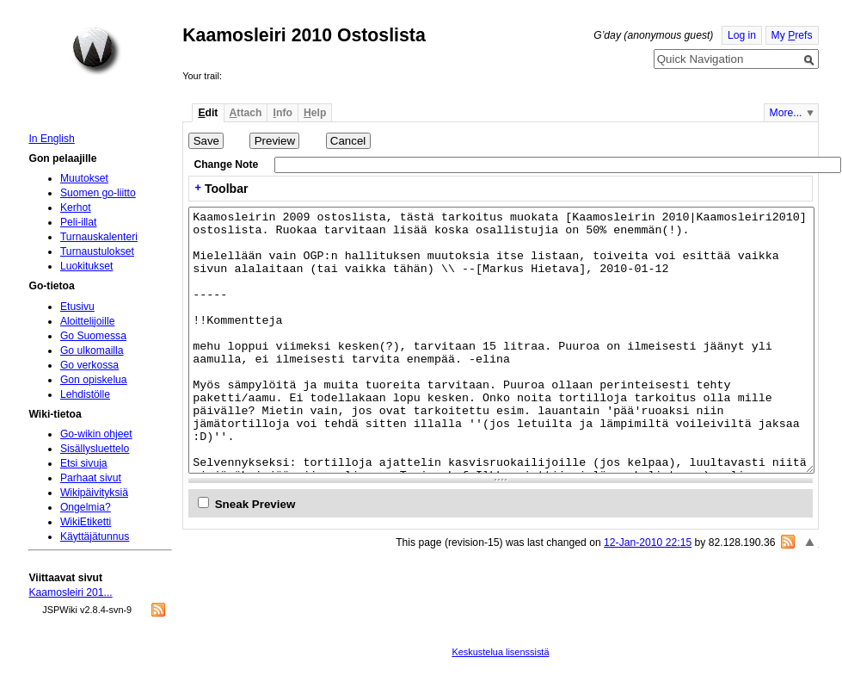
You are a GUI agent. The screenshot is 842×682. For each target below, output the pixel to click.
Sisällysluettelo (94, 449)
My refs (792, 35)
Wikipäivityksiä (94, 493)
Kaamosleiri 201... (70, 592)
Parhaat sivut (90, 478)
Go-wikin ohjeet (96, 434)
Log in (742, 35)
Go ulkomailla (92, 350)
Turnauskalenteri (99, 237)
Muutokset (84, 178)
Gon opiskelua (93, 380)
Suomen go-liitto (98, 193)
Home (96, 50)
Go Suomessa (93, 336)
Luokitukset (87, 266)
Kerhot (75, 208)
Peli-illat (78, 222)
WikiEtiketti (85, 522)
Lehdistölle (85, 394)
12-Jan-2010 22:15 (647, 542)
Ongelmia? (85, 507)
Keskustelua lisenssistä (500, 652)
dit (208, 113)
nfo (282, 113)
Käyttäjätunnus (94, 536)
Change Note (226, 164)
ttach (246, 113)
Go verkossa (89, 365)
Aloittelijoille (87, 321)
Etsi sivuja (84, 463)
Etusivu (77, 307)
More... (786, 113)
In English (51, 139)
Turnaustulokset (97, 251)
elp (315, 113)
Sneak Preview (255, 504)
